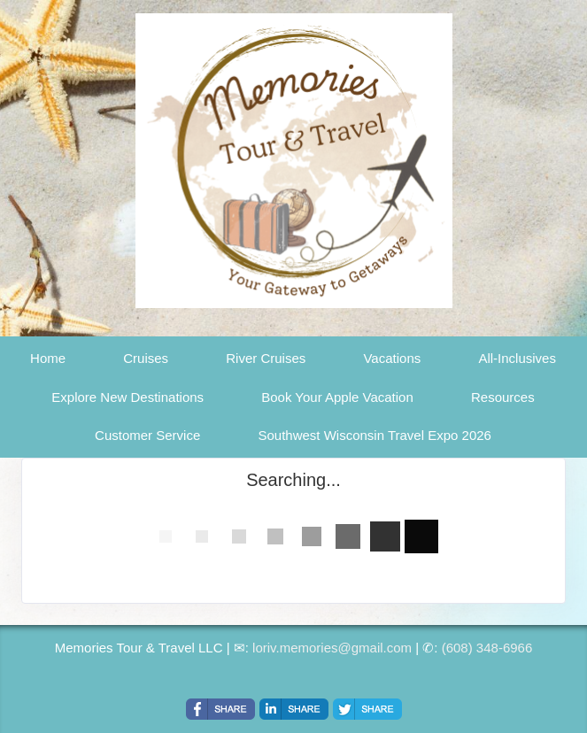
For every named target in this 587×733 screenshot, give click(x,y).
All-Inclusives (517, 358)
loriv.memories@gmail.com (332, 647)
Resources (503, 397)
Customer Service (147, 435)
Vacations (392, 358)
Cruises (145, 358)
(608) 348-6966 (487, 647)
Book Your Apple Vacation (337, 397)
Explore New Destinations (127, 397)
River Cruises (265, 358)
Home (48, 358)
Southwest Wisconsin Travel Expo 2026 (374, 435)
